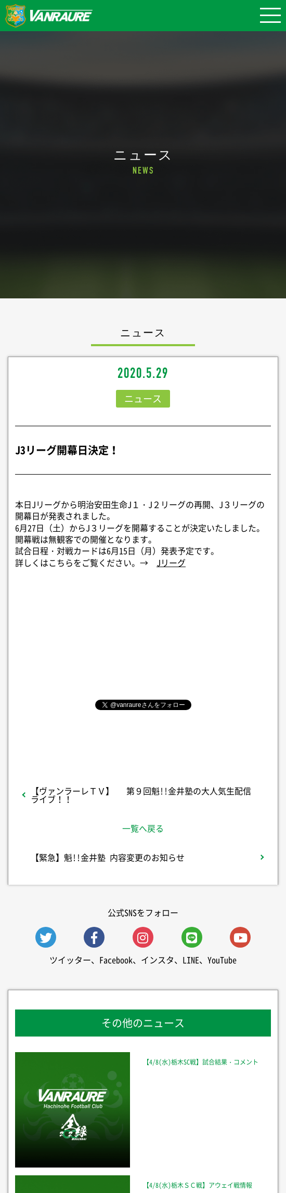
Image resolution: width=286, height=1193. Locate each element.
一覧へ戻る (143, 828)
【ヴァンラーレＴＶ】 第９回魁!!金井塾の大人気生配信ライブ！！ (141, 794)
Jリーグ (171, 562)
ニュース (143, 398)
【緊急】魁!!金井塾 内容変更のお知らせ (108, 857)
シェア (143, 642)
